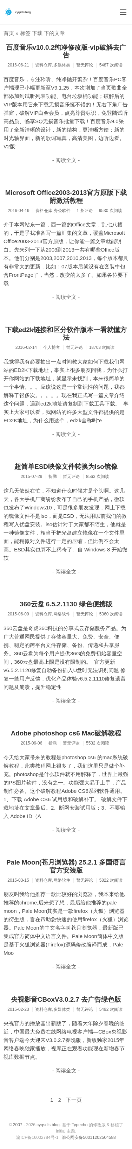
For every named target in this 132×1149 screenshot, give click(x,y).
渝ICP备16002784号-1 (37, 1137)
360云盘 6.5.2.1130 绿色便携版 (66, 604)
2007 (17, 1124)
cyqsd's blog (48, 1124)
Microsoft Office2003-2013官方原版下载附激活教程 (66, 196)
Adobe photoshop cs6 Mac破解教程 (66, 733)
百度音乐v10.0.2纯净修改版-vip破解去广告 (66, 51)
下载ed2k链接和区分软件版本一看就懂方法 (66, 333)
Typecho (79, 1124)
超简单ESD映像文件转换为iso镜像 (66, 466)
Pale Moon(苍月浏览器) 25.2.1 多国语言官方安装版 (66, 866)
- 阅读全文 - (66, 160)
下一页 (74, 1100)
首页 (9, 33)
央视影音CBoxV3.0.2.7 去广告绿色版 (66, 999)
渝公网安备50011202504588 (89, 1137)
